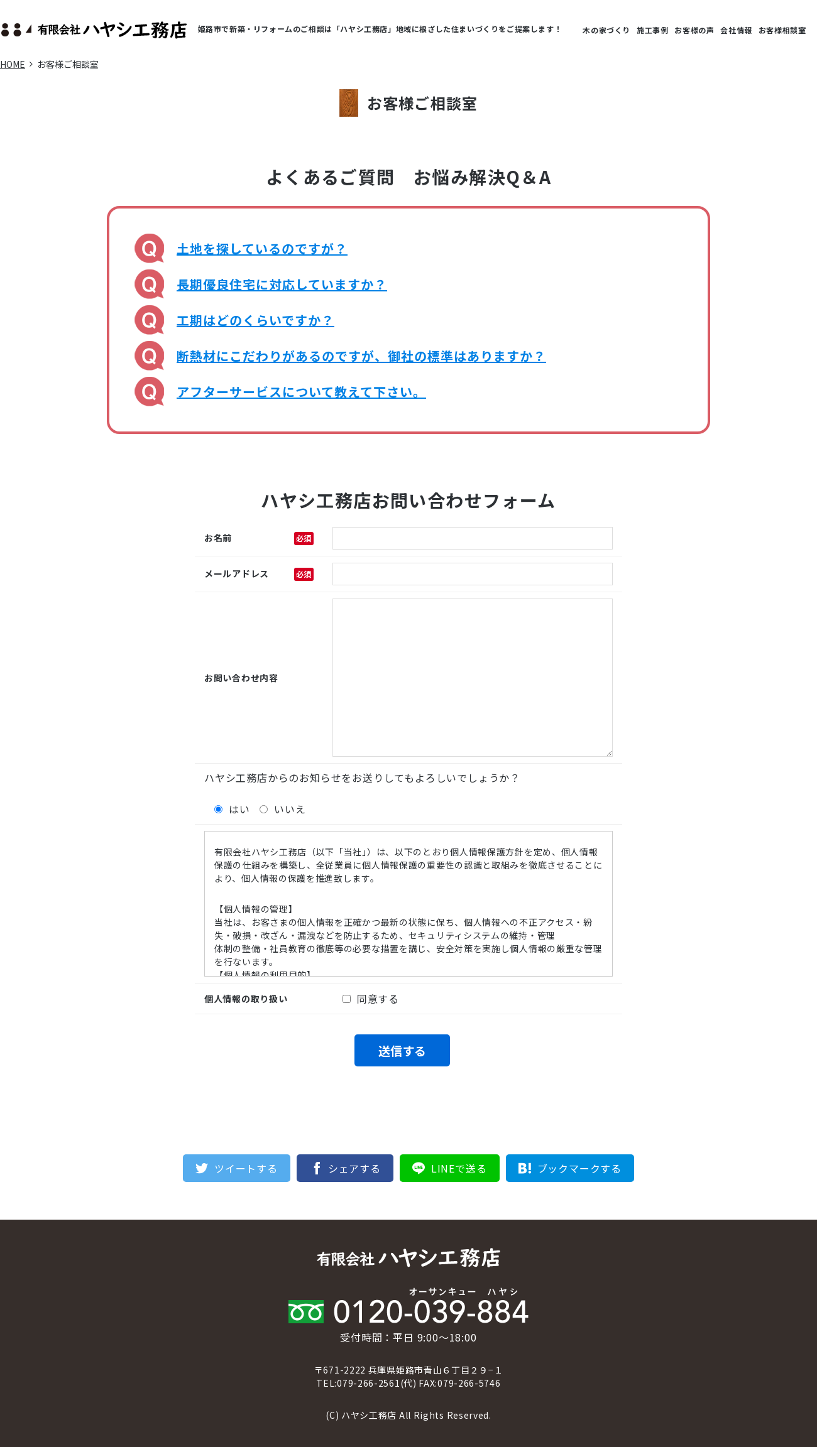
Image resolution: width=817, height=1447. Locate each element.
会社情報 (736, 29)
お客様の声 (694, 29)
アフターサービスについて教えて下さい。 (301, 391)
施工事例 (652, 29)
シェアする (354, 1168)
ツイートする (246, 1168)
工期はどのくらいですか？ (255, 320)
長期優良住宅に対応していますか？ (282, 284)
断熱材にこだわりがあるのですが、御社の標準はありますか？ (361, 356)
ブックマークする (579, 1168)
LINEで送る (459, 1168)
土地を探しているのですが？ (262, 248)
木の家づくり (606, 29)
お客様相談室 (782, 29)
